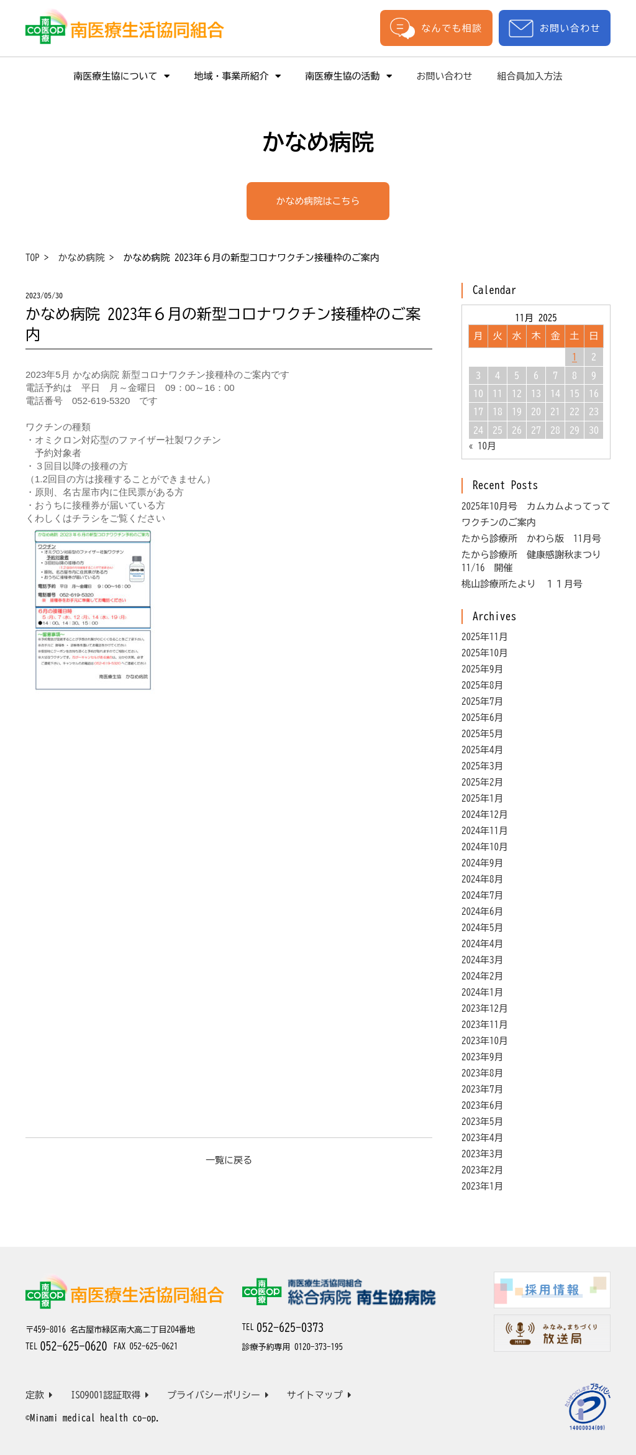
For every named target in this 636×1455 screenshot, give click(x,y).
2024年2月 (482, 976)
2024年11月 (484, 830)
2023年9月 (482, 1057)
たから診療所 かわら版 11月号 (531, 538)
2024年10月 (484, 846)
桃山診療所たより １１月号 (522, 584)
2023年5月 (482, 1121)
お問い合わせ (555, 28)
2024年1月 (482, 992)
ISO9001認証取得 (110, 1395)
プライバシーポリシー (218, 1395)
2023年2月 (482, 1170)
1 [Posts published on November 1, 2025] (574, 357)
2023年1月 (482, 1186)
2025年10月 (484, 653)
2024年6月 (482, 911)
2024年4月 (482, 943)
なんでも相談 (436, 28)
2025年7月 (482, 701)
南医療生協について (122, 76)
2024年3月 (482, 960)
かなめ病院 (81, 257)
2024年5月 (482, 927)
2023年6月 (482, 1105)
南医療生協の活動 (349, 76)
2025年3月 (482, 766)
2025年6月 (482, 717)
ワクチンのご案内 (498, 522)
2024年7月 (482, 895)
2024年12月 (484, 814)
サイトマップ (319, 1395)
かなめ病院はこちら (318, 201)
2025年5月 (482, 733)
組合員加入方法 (530, 76)
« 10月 (482, 446)
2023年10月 (484, 1040)
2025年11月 (484, 636)
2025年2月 (482, 782)
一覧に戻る (229, 1160)
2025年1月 (482, 798)
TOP (32, 257)
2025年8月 (482, 685)
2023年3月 (482, 1154)
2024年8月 (482, 879)
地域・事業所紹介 (237, 76)
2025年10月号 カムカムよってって (536, 506)
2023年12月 (484, 1008)
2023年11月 (484, 1024)
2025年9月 (482, 669)
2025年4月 (482, 750)
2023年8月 (482, 1073)
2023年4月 (482, 1137)
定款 (39, 1395)
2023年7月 (482, 1089)
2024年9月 (482, 863)
